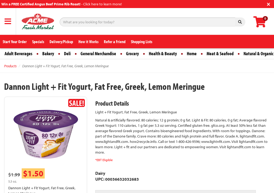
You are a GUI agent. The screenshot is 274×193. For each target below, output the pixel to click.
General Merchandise (98, 53)
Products (10, 66)
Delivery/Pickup (61, 41)
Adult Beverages (18, 53)
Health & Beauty (163, 53)
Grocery (132, 53)
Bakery (48, 53)
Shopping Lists (141, 41)
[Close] (268, 3)
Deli (67, 53)
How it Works (88, 41)
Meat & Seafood (220, 53)
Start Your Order (15, 41)
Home (192, 53)
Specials (38, 41)
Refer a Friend (114, 41)
